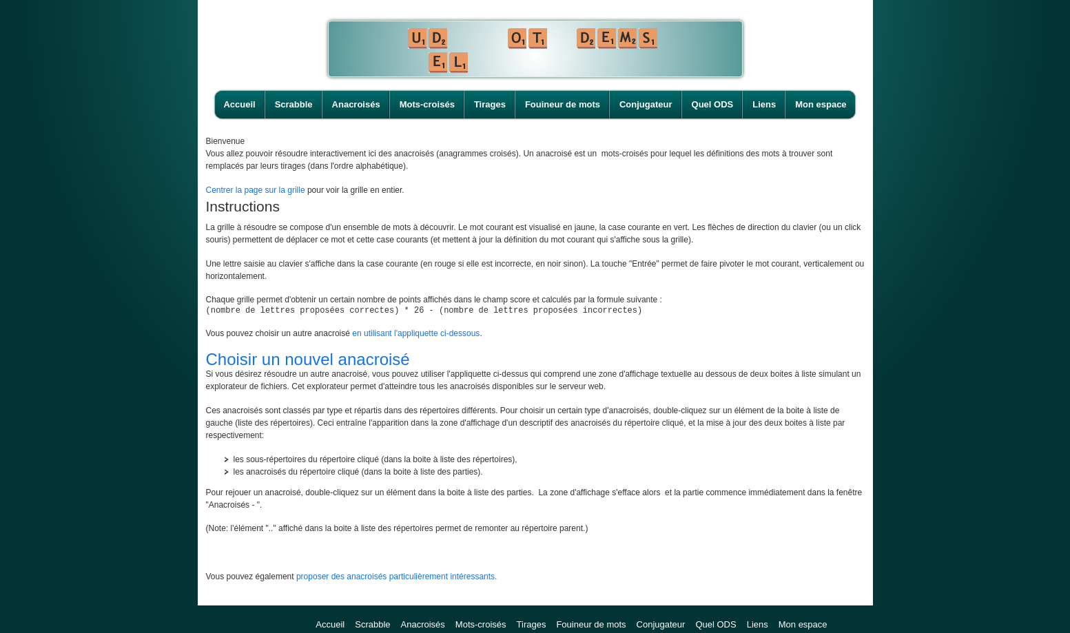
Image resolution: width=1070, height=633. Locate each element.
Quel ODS (713, 104)
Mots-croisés (427, 104)
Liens (764, 104)
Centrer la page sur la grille (255, 190)
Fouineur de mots (562, 104)
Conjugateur (645, 104)
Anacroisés (356, 104)
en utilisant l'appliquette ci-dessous (416, 335)
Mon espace (820, 104)
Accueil (239, 104)
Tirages (490, 104)
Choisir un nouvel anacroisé (308, 361)
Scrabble (294, 104)
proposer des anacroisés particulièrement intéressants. (396, 578)
